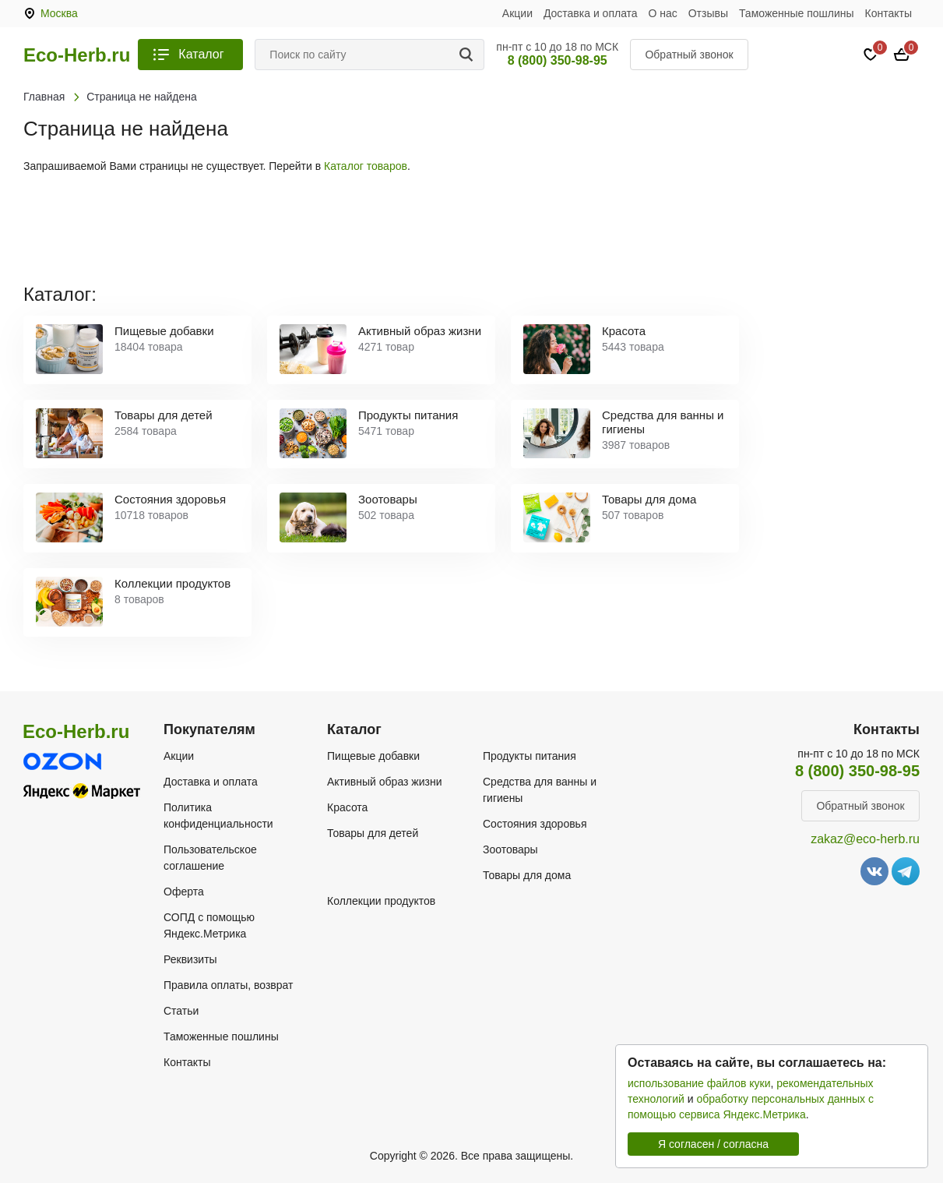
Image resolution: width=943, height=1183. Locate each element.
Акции (517, 13)
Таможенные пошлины (796, 13)
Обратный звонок (689, 54)
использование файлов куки (699, 1083)
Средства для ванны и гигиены (539, 789)
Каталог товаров (365, 166)
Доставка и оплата (591, 13)
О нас (663, 13)
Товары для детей (372, 833)
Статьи (181, 1011)
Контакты (888, 13)
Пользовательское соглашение (210, 857)
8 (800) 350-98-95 (557, 60)
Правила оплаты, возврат (228, 985)
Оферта (184, 891)
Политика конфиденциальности (218, 815)
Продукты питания (529, 756)
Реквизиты (190, 959)
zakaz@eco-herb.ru (865, 839)
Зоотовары (510, 849)
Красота (347, 807)
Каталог (200, 54)
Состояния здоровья (535, 824)
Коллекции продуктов (381, 901)
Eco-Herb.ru (76, 55)
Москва (59, 13)
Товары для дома (527, 875)
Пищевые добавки (373, 756)
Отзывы (708, 13)
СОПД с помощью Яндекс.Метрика (209, 925)
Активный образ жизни (384, 781)
